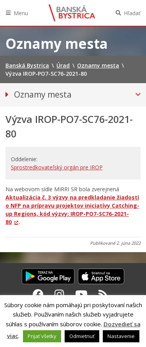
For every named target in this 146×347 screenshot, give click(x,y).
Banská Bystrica (72, 13)
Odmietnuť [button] (82, 336)
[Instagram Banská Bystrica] (59, 294)
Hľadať (132, 13)
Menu (21, 13)
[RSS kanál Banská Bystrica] (103, 294)
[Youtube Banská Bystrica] (81, 294)
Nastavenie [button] (121, 336)
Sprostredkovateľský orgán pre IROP (57, 167)
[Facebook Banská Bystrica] (38, 294)
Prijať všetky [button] (42, 336)
